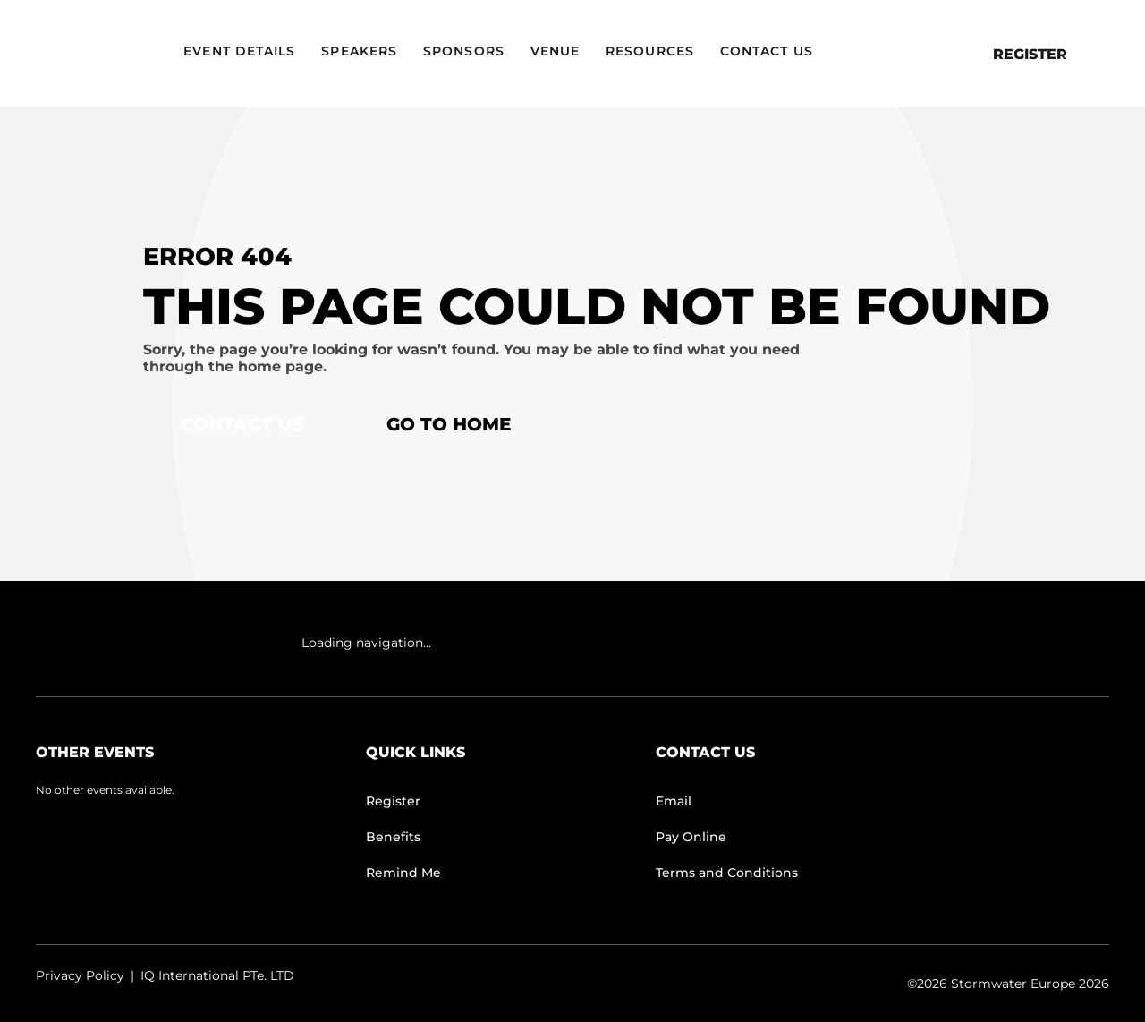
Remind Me (403, 872)
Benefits (393, 837)
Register (1030, 54)
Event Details (239, 51)
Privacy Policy (80, 975)
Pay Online (691, 837)
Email (673, 801)
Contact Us (766, 51)
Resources (650, 51)
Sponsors (464, 51)
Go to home (448, 424)
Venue (555, 51)
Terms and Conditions (727, 872)
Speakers (359, 51)
